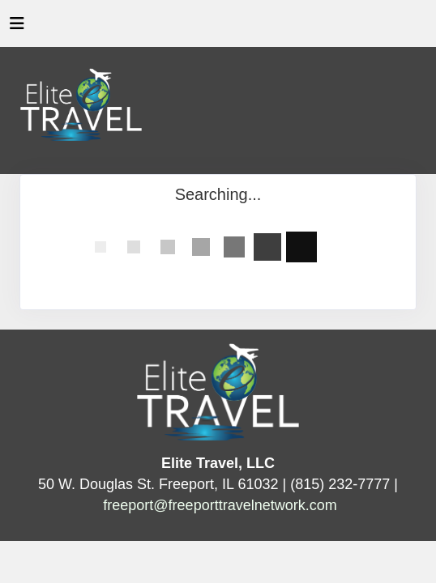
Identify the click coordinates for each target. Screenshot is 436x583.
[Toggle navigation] (17, 27)
